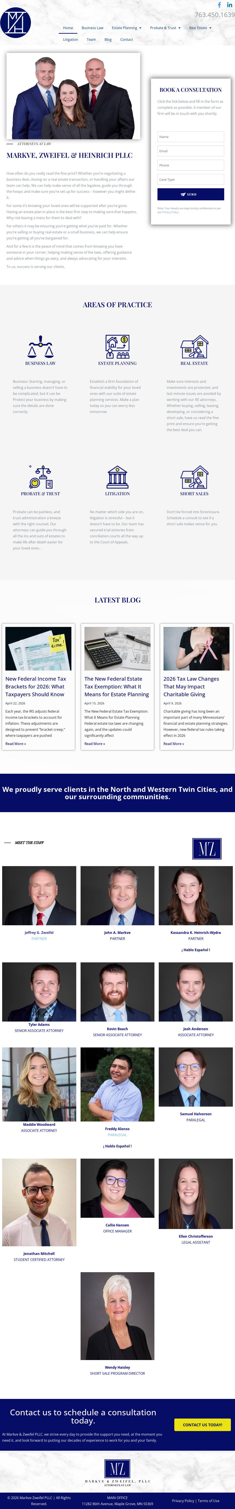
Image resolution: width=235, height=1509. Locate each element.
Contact (126, 39)
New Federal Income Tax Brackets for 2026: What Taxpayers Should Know (35, 686)
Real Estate (200, 28)
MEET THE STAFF (29, 842)
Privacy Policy (170, 212)
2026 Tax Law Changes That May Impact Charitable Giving (191, 686)
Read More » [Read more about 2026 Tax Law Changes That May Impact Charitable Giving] (174, 743)
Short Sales (194, 493)
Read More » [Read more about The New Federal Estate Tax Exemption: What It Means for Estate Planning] (94, 743)
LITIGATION (117, 493)
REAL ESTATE (194, 363)
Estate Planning (126, 28)
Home (68, 27)
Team (91, 39)
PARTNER (39, 938)
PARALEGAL (117, 1135)
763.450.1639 (215, 14)
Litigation (70, 39)
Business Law (92, 27)
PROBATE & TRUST (40, 493)
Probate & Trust (165, 28)
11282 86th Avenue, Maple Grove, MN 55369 (117, 1503)
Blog (108, 39)
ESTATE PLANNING (117, 363)
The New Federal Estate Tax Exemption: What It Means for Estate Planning (116, 686)
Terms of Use (208, 1500)
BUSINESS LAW (40, 363)
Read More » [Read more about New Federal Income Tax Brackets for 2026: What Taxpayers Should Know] (15, 743)
